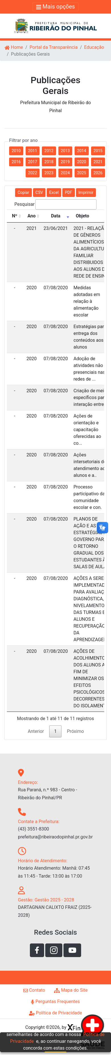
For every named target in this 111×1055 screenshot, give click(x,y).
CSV (39, 192)
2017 (32, 162)
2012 (48, 150)
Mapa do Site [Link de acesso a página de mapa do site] (71, 990)
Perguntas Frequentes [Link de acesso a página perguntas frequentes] (55, 1001)
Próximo (75, 731)
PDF (68, 192)
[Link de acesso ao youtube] (72, 950)
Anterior (36, 731)
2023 (48, 173)
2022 (32, 173)
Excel (54, 192)
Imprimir (86, 192)
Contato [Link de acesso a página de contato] (34, 990)
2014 (81, 150)
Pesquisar (56, 204)
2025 (81, 173)
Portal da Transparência (54, 47)
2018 (48, 162)
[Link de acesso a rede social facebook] (37, 950)
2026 (98, 173)
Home (14, 47)
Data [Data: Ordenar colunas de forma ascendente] (55, 216)
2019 (65, 162)
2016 (16, 162)
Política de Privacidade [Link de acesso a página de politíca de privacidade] (55, 1013)
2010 (16, 150)
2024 (65, 173)
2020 (81, 162)
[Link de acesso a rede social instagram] (53, 950)
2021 (98, 162)
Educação (94, 47)
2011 (32, 150)
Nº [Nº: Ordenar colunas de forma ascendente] (14, 216)
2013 (65, 150)
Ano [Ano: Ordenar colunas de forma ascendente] (32, 216)
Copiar (23, 192)
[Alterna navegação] (55, 6)
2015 (98, 150)
